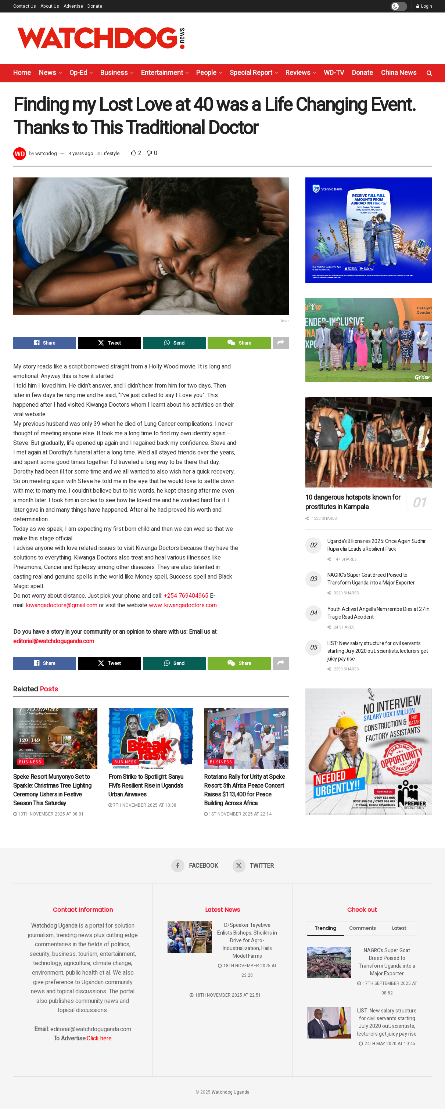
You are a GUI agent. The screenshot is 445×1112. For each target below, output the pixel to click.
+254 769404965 (186, 597)
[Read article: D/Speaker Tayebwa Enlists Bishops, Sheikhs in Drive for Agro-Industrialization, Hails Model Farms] (190, 940)
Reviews (298, 73)
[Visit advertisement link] (368, 230)
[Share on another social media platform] (281, 344)
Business (114, 73)
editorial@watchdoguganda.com (53, 643)
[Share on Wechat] (239, 344)
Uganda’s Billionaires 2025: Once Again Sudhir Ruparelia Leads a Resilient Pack (376, 545)
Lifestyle (110, 153)
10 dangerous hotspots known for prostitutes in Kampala (353, 502)
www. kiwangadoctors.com (183, 607)
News (47, 73)
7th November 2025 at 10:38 (142, 808)
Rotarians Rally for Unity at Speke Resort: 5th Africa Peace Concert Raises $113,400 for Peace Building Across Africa (244, 793)
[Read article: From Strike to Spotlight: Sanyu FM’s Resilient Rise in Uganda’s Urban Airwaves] (150, 742)
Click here (99, 1041)
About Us (49, 6)
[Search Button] (429, 73)
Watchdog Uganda (54, 929)
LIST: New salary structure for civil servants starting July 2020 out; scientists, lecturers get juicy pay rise (377, 651)
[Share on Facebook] (44, 344)
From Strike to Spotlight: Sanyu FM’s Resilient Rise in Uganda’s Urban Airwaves (145, 788)
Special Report (251, 73)
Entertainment (162, 73)
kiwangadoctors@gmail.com (61, 607)
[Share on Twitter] (109, 344)
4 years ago (81, 153)
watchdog (46, 153)
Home (22, 73)
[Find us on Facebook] (194, 869)
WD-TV (334, 73)
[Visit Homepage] (101, 38)
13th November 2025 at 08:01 (48, 817)
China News (399, 73)
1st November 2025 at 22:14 (238, 817)
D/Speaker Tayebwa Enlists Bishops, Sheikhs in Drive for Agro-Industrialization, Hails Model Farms (247, 944)
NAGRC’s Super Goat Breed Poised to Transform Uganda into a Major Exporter (371, 579)
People (206, 73)
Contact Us (24, 6)
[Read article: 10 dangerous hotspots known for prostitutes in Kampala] (368, 442)
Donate (94, 6)
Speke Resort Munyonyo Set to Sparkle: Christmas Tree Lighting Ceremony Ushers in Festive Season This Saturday (52, 793)
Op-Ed (78, 73)
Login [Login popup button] (424, 6)
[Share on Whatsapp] (174, 344)
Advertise (73, 6)
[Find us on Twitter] (254, 869)
